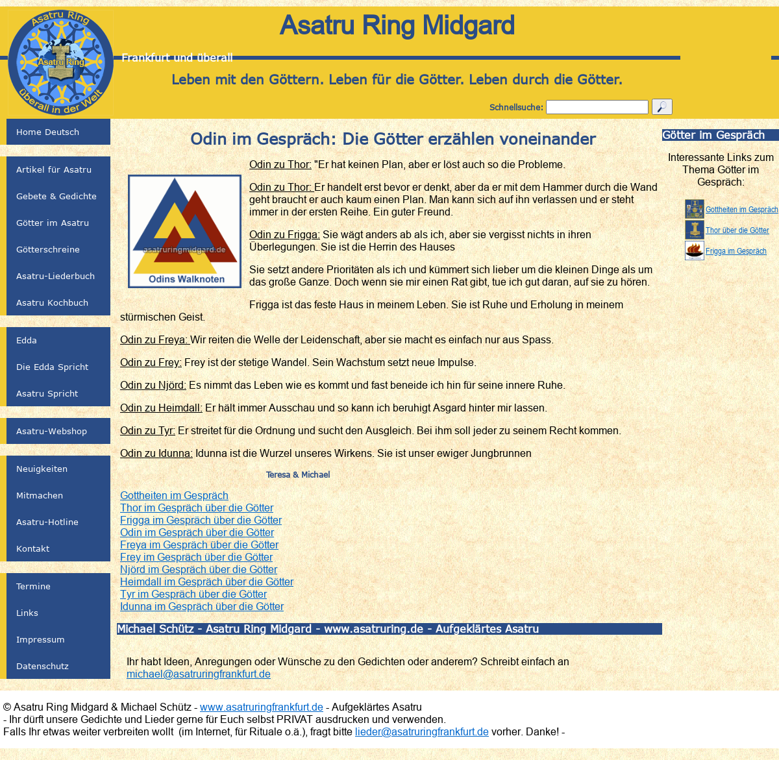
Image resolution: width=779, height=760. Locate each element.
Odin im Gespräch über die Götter (197, 532)
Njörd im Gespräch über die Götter (198, 569)
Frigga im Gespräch (736, 250)
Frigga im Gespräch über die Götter (201, 520)
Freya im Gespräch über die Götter (199, 544)
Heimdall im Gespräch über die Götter (206, 581)
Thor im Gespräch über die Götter (196, 507)
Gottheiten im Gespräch (174, 495)
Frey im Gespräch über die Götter (196, 557)
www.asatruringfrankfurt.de (261, 707)
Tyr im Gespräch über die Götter (193, 594)
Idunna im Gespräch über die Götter (202, 606)
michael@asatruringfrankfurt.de (199, 674)
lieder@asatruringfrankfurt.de (422, 731)
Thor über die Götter (737, 230)
